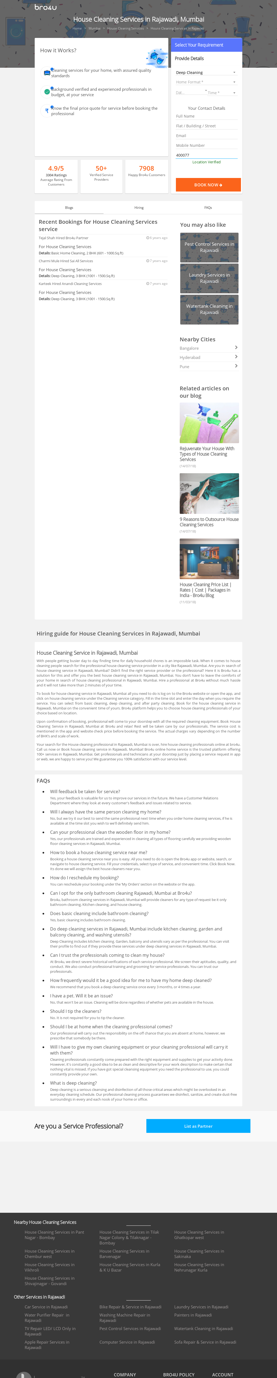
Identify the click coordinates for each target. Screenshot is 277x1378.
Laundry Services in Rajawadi (201, 1306)
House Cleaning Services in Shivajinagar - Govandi (50, 1280)
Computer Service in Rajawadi (127, 1342)
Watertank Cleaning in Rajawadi (203, 1328)
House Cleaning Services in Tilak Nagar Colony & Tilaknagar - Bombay (129, 1237)
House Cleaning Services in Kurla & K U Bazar (129, 1267)
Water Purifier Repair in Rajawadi (47, 1317)
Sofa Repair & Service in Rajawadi (205, 1342)
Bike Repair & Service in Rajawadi (130, 1306)
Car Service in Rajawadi (46, 1306)
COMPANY (125, 1375)
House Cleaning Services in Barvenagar (124, 1253)
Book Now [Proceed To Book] (217, 185)
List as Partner (198, 1126)
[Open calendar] (206, 90)
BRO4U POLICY (178, 1375)
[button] (206, 45)
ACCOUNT (222, 1375)
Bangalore (209, 348)
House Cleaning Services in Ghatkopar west (199, 1234)
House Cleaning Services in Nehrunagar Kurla (199, 1267)
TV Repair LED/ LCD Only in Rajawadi (50, 1331)
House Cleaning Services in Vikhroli (50, 1267)
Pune (209, 366)
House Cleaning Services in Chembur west (50, 1253)
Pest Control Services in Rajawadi (130, 1328)
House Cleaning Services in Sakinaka (199, 1253)
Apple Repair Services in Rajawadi (47, 1344)
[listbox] (207, 72)
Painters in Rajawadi (193, 1315)
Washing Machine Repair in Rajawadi (124, 1317)
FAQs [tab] (208, 207)
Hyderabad (209, 357)
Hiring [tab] (138, 207)
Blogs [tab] (69, 207)
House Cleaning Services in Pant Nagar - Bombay (54, 1234)
